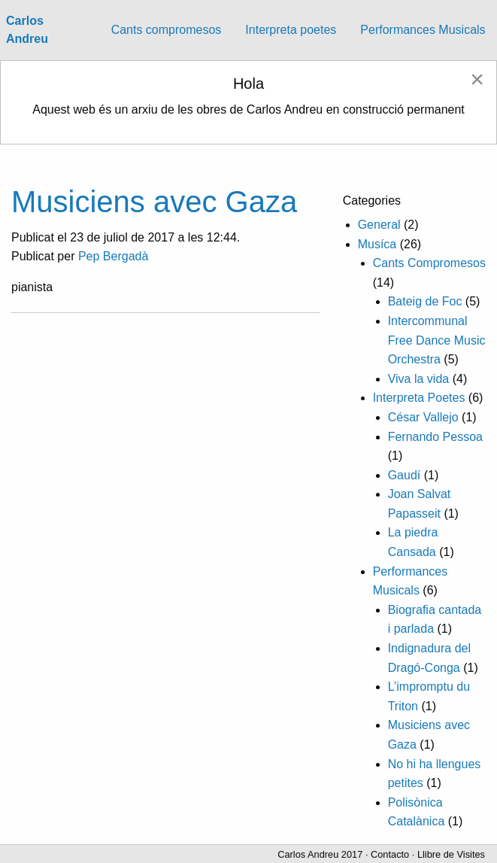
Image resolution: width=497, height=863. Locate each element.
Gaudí (404, 475)
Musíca (377, 244)
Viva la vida (419, 378)
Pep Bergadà (113, 256)
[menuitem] (166, 30)
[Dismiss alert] (477, 79)
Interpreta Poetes (419, 397)
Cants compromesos (166, 29)
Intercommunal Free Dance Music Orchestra (437, 340)
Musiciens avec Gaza (154, 201)
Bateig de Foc (425, 301)
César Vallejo (423, 417)
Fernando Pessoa (435, 436)
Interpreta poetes (290, 29)
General (379, 224)
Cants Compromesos (429, 263)
